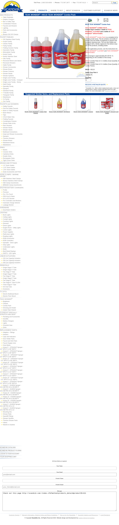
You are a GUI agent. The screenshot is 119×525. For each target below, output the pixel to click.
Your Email (60, 472)
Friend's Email (59, 484)
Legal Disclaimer (105, 518)
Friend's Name (59, 478)
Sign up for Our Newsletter (67, 518)
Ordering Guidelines (111, 91)
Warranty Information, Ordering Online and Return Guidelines (40, 518)
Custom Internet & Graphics (86, 521)
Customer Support (14, 518)
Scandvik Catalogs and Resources (88, 518)
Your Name (60, 466)
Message (59, 491)
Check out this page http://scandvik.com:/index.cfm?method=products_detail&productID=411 (59, 503)
